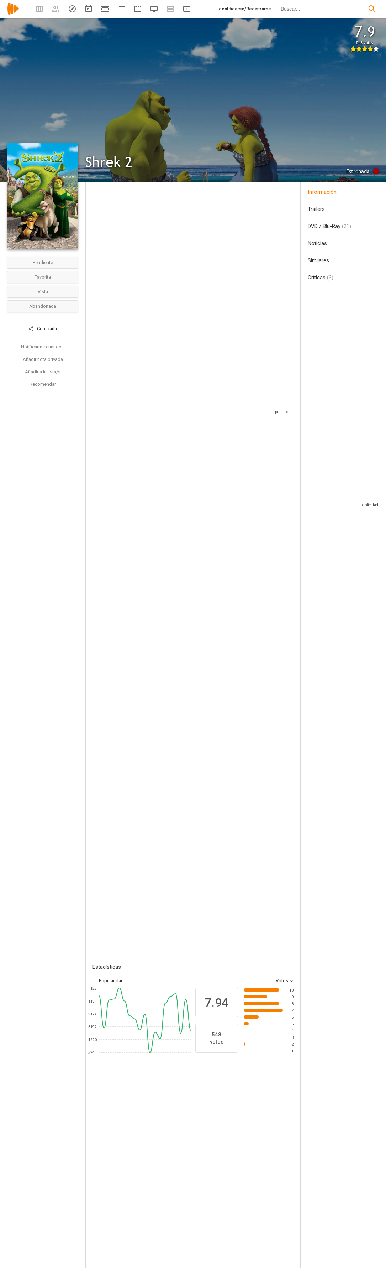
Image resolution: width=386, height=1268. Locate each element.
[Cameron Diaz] (199, 1143)
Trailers (316, 209)
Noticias (317, 243)
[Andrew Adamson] (149, 1257)
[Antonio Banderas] (284, 1143)
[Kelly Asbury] (149, 1237)
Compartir (42, 329)
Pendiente (43, 262)
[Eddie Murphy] (156, 1143)
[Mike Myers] (113, 1143)
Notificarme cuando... (43, 347)
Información (322, 192)
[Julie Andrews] (242, 1143)
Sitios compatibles (217, 402)
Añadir (146, 801)
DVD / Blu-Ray (329, 226)
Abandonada (42, 306)
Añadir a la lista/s (42, 371)
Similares (318, 260)
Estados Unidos (101, 242)
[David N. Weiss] (253, 1237)
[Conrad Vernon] (149, 1217)
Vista (43, 291)
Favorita (43, 277)
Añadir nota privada (43, 359)
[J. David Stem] (253, 1257)
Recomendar (43, 384)
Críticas (320, 277)
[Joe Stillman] (253, 1217)
